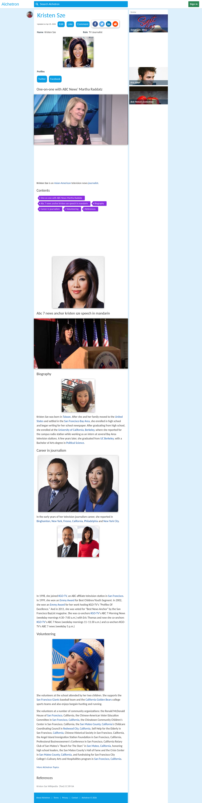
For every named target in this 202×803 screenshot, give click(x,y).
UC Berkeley (107, 438)
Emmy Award (67, 600)
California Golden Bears (99, 699)
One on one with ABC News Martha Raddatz (61, 198)
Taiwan (67, 416)
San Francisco (115, 596)
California (74, 720)
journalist (93, 183)
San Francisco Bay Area (77, 421)
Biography (99, 203)
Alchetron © (89, 797)
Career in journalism (50, 209)
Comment (82, 24)
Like (70, 24)
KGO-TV (62, 596)
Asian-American (62, 183)
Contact (75, 797)
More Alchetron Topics (48, 767)
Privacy (65, 797)
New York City (111, 521)
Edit (61, 24)
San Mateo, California (99, 746)
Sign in (194, 4)
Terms (56, 797)
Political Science (75, 443)
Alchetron (10, 4)
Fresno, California (73, 521)
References (90, 209)
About (43, 797)
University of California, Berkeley (76, 430)
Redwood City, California (77, 728)
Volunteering (72, 209)
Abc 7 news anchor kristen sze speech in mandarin (64, 203)
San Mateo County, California (96, 724)
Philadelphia (91, 521)
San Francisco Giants (48, 699)
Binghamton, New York (49, 521)
